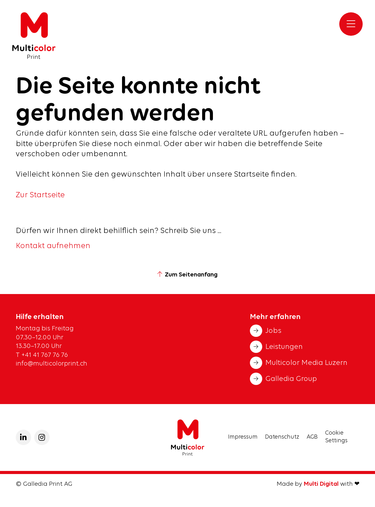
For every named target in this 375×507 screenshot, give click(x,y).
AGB (312, 437)
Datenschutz (282, 437)
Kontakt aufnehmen (53, 246)
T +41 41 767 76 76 (42, 355)
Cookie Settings (336, 437)
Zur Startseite (40, 195)
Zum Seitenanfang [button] (187, 275)
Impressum (243, 437)
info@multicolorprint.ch (51, 363)
